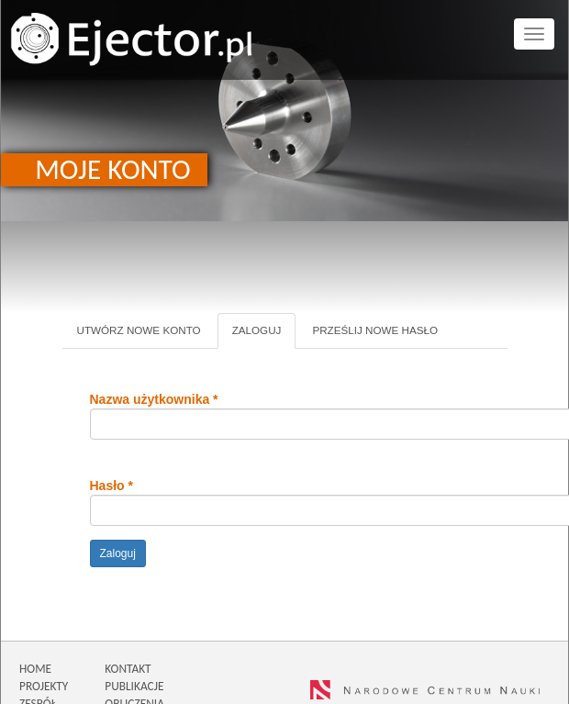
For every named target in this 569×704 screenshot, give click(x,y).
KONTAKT (128, 668)
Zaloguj (264, 336)
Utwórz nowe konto (139, 330)
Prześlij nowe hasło (375, 330)
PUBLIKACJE (134, 686)
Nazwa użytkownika (154, 399)
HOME (35, 668)
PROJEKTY (43, 686)
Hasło (111, 485)
